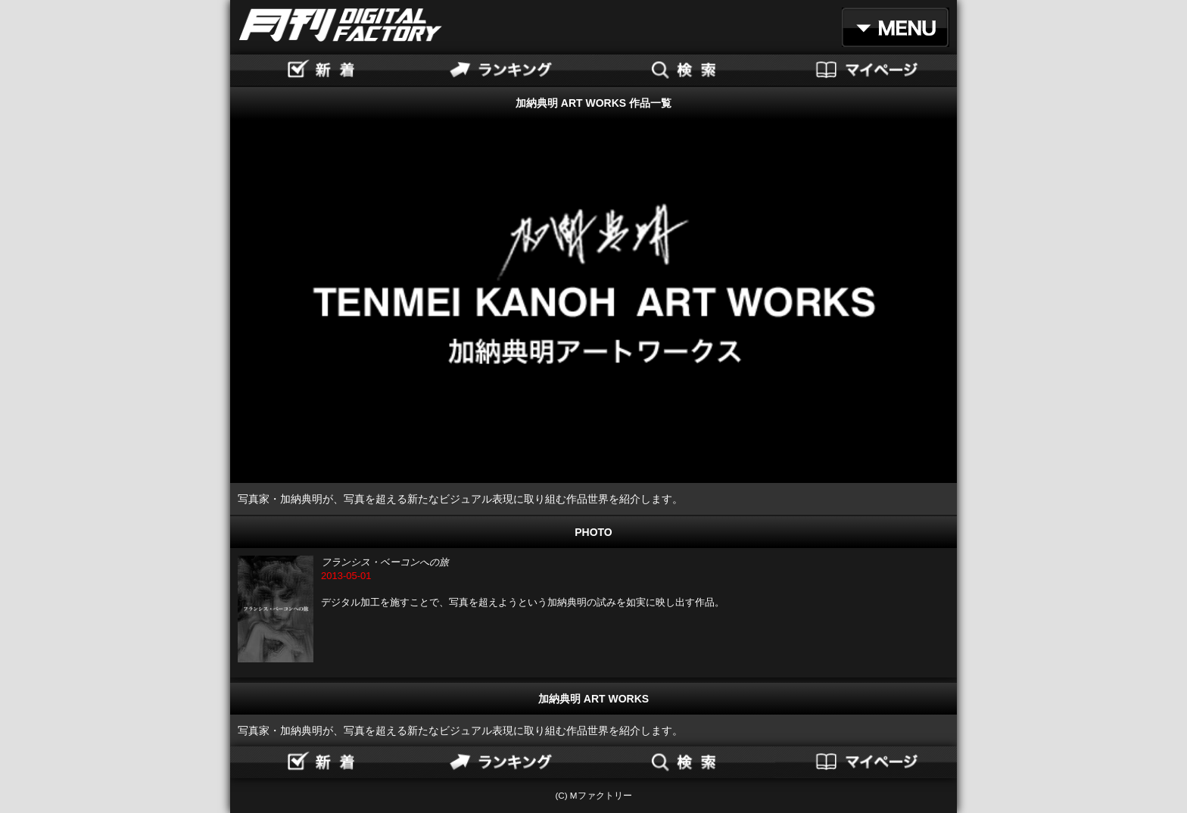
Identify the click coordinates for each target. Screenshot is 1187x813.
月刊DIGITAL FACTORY (341, 25)
